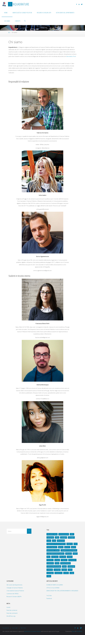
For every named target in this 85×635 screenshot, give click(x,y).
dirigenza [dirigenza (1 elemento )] (69, 544)
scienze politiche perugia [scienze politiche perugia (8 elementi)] (53, 566)
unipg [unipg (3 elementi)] (71, 573)
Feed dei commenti (12, 613)
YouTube (49, 595)
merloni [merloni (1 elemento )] (70, 557)
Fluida (73, 631)
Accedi (8, 607)
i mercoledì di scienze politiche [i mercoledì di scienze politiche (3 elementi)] (55, 553)
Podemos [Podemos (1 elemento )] (64, 560)
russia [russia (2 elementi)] (57, 563)
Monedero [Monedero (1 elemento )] (50, 560)
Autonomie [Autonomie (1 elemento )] (50, 537)
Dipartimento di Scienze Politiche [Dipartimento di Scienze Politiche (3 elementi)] (56, 544)
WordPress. (80, 631)
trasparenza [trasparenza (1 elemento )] (58, 573)
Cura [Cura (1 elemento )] (54, 540)
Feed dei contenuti (12, 610)
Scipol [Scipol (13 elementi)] (64, 566)
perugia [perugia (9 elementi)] (57, 560)
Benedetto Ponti (71, 56)
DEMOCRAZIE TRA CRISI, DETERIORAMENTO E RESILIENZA (62, 590)
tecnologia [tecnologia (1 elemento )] (50, 573)
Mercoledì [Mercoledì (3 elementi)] (62, 557)
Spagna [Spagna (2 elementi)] (64, 569)
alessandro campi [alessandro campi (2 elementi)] (52, 534)
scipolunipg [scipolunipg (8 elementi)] (71, 566)
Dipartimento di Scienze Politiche (32, 631)
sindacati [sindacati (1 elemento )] (49, 569)
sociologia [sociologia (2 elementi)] (57, 569)
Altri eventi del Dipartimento (14, 585)
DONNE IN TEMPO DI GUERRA (54, 585)
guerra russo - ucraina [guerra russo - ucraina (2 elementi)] (53, 550)
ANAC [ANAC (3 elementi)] (72, 534)
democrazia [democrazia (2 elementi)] (61, 540)
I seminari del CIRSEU (13, 593)
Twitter (23, 628)
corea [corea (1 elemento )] (48, 540)
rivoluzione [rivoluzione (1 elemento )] (50, 563)
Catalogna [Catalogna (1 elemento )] (63, 537)
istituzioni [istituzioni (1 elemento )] (68, 553)
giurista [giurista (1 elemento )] (61, 547)
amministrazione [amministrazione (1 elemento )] (63, 534)
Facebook (49, 598)
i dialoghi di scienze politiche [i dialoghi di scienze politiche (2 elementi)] (68, 550)
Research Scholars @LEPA (14, 596)
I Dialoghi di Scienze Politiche (15, 588)
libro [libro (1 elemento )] (48, 557)
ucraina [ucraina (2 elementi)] (66, 573)
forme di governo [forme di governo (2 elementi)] (51, 547)
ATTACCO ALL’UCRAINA (52, 588)
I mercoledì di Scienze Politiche (15, 590)
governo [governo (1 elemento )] (67, 547)
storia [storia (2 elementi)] (70, 569)
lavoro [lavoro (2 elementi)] (75, 553)
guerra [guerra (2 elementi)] (73, 547)
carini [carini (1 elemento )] (57, 537)
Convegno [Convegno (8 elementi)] (71, 537)
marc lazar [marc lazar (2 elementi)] (55, 557)
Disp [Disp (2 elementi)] (75, 544)
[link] (25, 21)
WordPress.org (11, 616)
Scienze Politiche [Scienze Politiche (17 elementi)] (65, 563)
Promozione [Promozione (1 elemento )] (72, 560)
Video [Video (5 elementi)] (48, 576)
